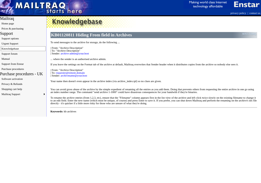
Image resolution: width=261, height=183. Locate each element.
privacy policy (238, 13)
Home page (8, 23)
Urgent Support (10, 43)
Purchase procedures (13, 69)
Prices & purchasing (12, 28)
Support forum (9, 53)
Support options (10, 38)
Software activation (12, 79)
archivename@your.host (74, 75)
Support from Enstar (13, 64)
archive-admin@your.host (75, 53)
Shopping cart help (12, 89)
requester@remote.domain (70, 72)
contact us (254, 13)
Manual (6, 58)
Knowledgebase (10, 48)
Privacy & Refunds (12, 84)
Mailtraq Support (23, 94)
